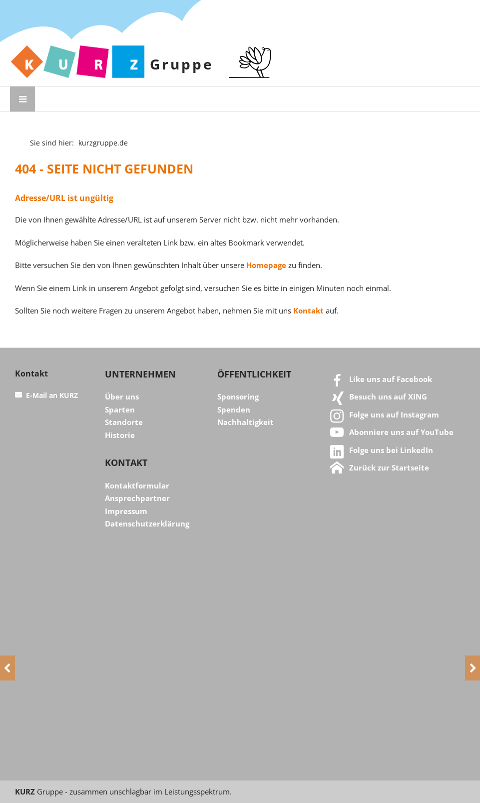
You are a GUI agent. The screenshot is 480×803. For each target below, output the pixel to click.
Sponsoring (238, 397)
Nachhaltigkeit (245, 422)
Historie (120, 435)
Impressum (126, 511)
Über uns (122, 397)
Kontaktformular (137, 485)
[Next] (472, 668)
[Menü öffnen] (22, 99)
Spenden (233, 409)
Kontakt (308, 311)
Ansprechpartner (137, 498)
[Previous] (7, 668)
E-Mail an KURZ (52, 395)
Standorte (124, 422)
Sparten (120, 409)
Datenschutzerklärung (147, 523)
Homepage (266, 265)
